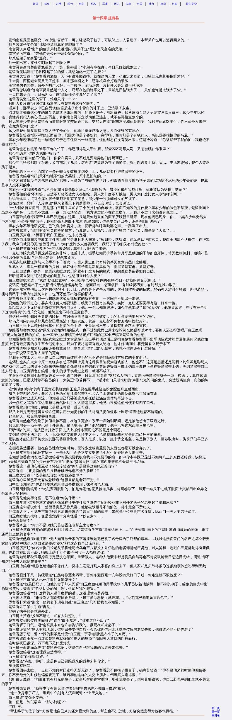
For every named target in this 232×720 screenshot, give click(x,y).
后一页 (216, 708)
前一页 (216, 711)
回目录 (216, 715)
